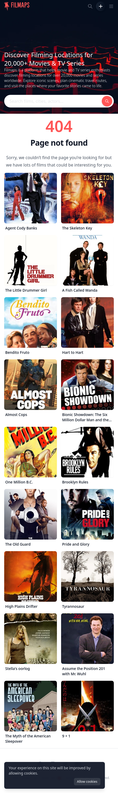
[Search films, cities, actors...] (90, 6)
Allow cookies (87, 781)
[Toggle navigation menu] (111, 6)
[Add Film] (100, 6)
